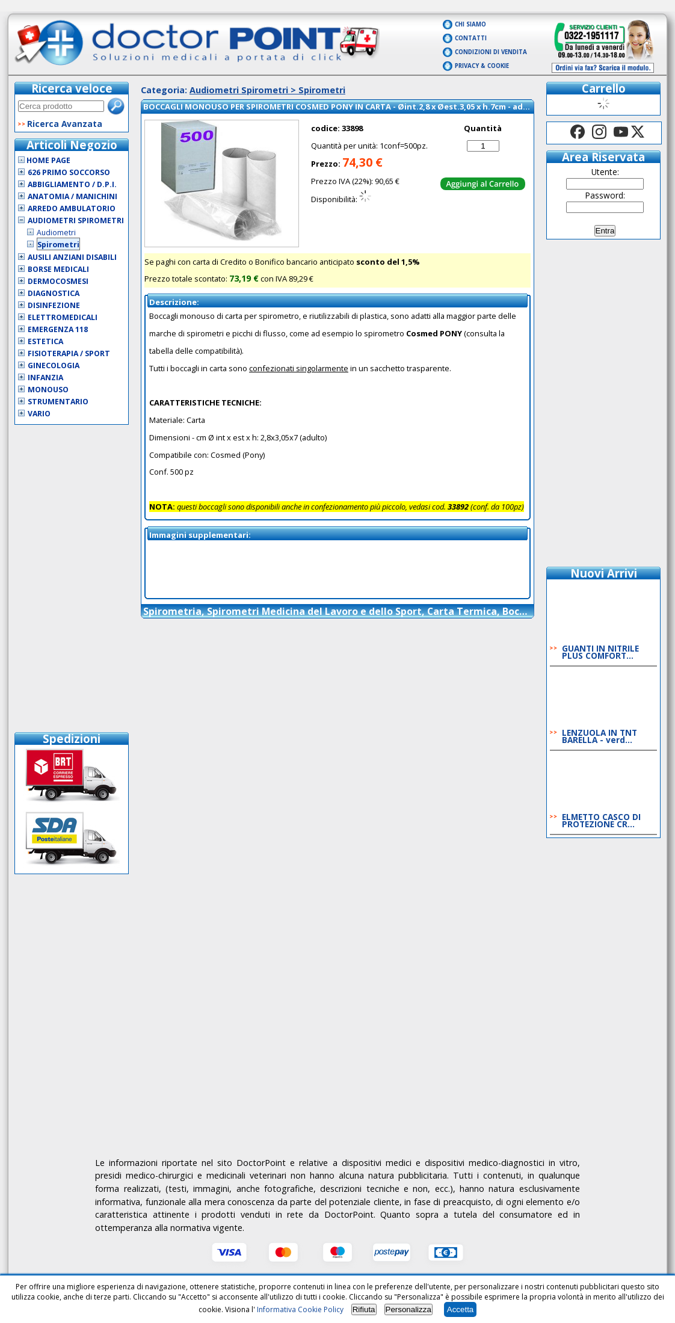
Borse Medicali (58, 269)
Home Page (44, 160)
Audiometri (56, 232)
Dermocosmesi (58, 281)
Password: (605, 195)
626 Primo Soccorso (69, 172)
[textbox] (61, 106)
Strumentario (58, 401)
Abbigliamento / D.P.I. (72, 184)
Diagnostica (53, 293)
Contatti (471, 38)
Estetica (45, 341)
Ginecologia (53, 365)
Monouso (48, 389)
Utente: (605, 171)
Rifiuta (364, 1309)
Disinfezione (54, 305)
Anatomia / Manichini (72, 196)
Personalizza (408, 1309)
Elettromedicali (62, 317)
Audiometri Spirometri (76, 220)
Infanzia (45, 377)
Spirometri (58, 244)
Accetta (460, 1309)
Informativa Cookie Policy (300, 1309)
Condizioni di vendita (491, 52)
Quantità (483, 128)
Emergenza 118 (58, 329)
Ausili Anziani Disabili (72, 257)
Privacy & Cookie (482, 66)
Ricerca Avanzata (64, 123)
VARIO (39, 414)
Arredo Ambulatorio (72, 208)
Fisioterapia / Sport (69, 353)
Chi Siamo (470, 24)
